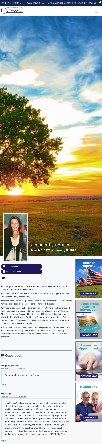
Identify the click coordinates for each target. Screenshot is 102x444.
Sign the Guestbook (12, 272)
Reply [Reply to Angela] (3, 441)
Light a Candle (10, 266)
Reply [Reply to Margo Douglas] (3, 384)
